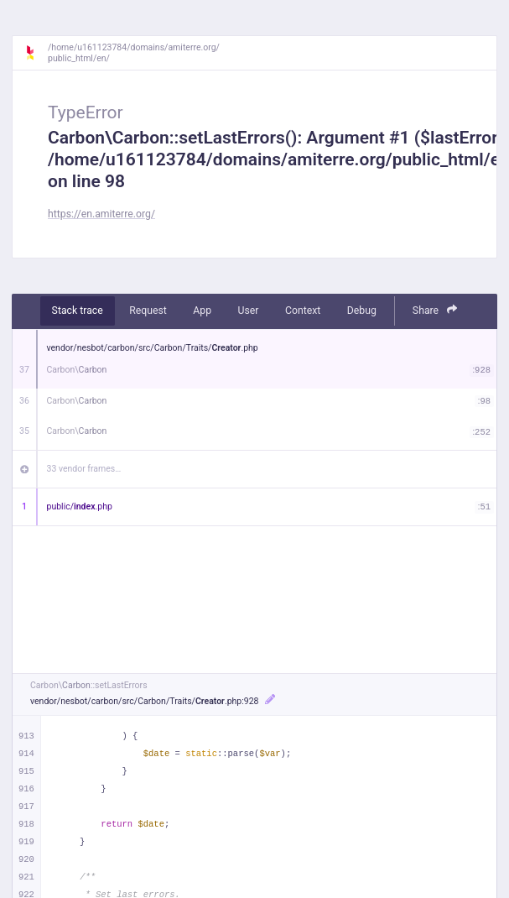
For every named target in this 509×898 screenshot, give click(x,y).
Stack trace (77, 310)
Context (302, 310)
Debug (362, 310)
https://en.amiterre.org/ (101, 214)
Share (435, 310)
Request (148, 310)
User (248, 310)
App (202, 310)
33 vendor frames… (84, 468)
